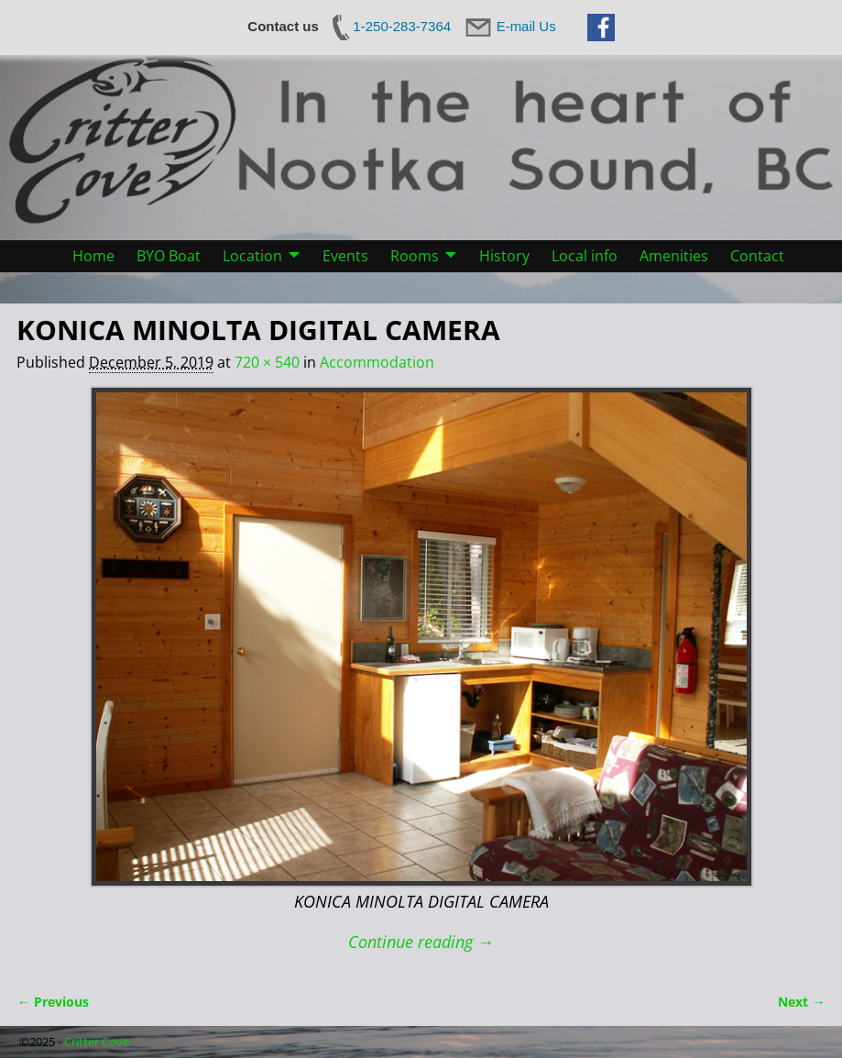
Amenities (674, 256)
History (504, 256)
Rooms (414, 256)
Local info (585, 256)
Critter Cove (96, 1041)
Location (252, 256)
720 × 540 (267, 362)
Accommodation (377, 362)
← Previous (52, 1001)
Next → (801, 1001)
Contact (757, 256)
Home (93, 256)
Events (345, 256)
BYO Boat (169, 256)
